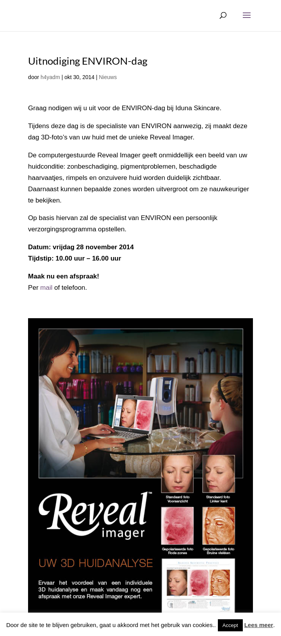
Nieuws (108, 77)
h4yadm (50, 77)
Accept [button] (230, 625)
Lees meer (258, 625)
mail (46, 287)
